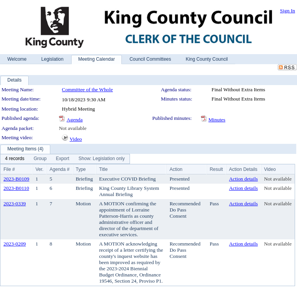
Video (76, 139)
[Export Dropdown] (62, 159)
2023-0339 (14, 203)
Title (103, 169)
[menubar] (65, 159)
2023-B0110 (16, 188)
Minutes (216, 120)
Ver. (40, 169)
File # (9, 169)
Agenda (74, 120)
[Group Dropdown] (40, 159)
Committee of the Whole (87, 89)
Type (81, 169)
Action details (243, 179)
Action (175, 169)
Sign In (287, 11)
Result (216, 169)
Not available (72, 128)
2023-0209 (14, 244)
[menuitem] (14, 159)
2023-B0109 (16, 179)
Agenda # (59, 169)
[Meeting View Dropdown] (101, 159)
